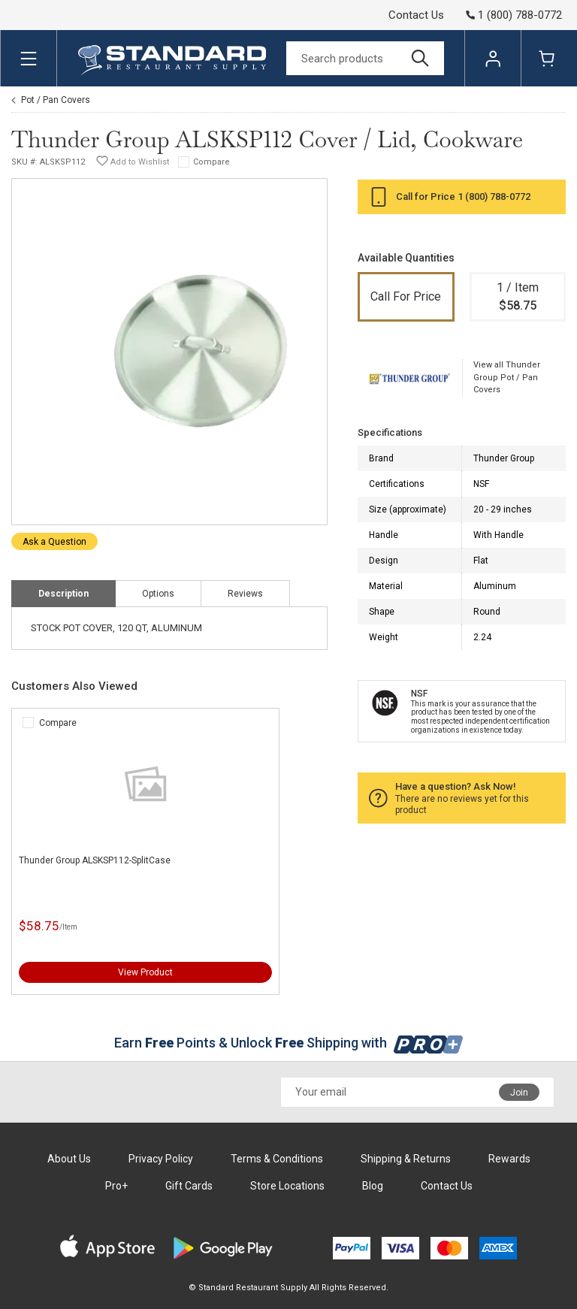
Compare (211, 162)
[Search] (365, 58)
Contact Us (416, 15)
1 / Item (518, 297)
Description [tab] (63, 593)
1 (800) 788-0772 (494, 196)
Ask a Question (54, 542)
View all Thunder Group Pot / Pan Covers (506, 377)
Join (519, 1092)
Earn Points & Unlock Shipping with (289, 1043)
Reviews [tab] (245, 593)
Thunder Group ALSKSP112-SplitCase (95, 860)
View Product (145, 972)
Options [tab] (158, 593)
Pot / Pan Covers (55, 100)
